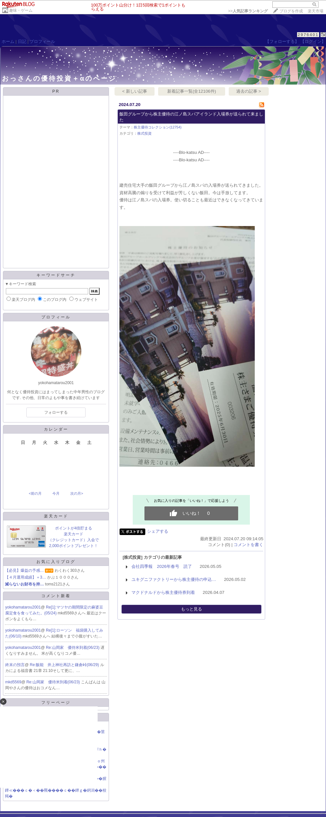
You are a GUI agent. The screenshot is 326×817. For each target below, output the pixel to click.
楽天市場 (315, 11)
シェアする (157, 531)
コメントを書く (248, 544)
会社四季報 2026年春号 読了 (161, 566)
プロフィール (42, 41)
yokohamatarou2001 (23, 607)
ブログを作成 (291, 11)
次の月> (76, 493)
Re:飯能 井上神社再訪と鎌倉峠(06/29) (65, 665)
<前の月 (35, 493)
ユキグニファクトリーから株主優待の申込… (173, 579)
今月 (56, 493)
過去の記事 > (248, 91)
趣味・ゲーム (21, 10)
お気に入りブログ (55, 561)
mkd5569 (13, 682)
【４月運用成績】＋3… (25, 577)
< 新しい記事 (134, 91)
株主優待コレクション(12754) (158, 127)
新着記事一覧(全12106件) (191, 91)
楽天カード (56, 516)
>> (248, 11)
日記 (22, 41)
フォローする (56, 412)
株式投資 (144, 133)
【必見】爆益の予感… (24, 570)
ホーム (8, 41)
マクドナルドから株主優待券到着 (163, 592)
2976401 (308, 34)
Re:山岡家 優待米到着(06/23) (73, 647)
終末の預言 (15, 665)
